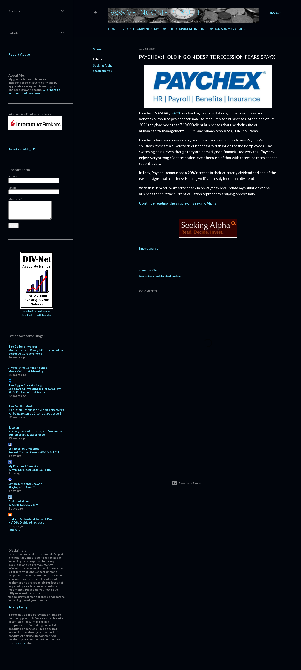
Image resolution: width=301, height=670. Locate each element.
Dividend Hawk (18, 501)
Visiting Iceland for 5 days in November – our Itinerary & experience (36, 432)
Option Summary (222, 29)
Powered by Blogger (187, 483)
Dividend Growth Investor (36, 315)
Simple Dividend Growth (25, 483)
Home (112, 29)
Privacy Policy (17, 607)
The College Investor (22, 346)
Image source (148, 248)
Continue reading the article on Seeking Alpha (178, 203)
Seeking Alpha (102, 65)
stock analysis (103, 70)
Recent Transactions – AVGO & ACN (33, 452)
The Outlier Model (21, 406)
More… (243, 29)
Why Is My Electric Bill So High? (29, 469)
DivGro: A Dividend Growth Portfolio (34, 519)
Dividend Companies (135, 29)
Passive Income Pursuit (154, 12)
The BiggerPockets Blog (25, 385)
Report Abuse (19, 54)
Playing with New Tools (24, 487)
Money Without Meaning (25, 371)
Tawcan (13, 427)
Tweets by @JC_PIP (21, 149)
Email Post (155, 270)
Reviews (19, 643)
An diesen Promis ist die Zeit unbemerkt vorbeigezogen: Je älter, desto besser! (36, 411)
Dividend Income (192, 29)
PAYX (175, 113)
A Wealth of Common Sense (27, 367)
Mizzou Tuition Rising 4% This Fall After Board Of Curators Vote (36, 351)
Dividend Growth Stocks (36, 311)
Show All (15, 529)
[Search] (275, 13)
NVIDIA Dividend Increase (26, 522)
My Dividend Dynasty (23, 466)
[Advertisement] (208, 430)
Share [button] (97, 49)
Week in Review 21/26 (23, 505)
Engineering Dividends (23, 448)
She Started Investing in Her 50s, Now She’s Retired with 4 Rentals (34, 390)
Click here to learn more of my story (34, 91)
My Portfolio (165, 29)
